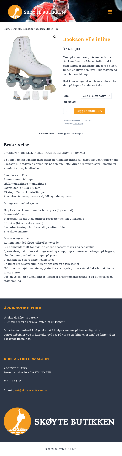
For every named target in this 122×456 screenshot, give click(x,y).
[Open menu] (110, 11)
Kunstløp (78, 123)
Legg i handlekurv (89, 111)
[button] (54, 37)
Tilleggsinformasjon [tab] (70, 133)
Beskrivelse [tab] (46, 133)
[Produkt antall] (68, 111)
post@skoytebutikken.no (30, 390)
